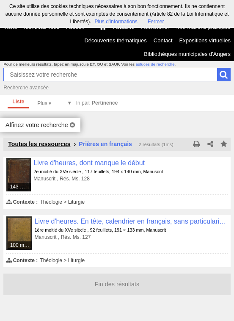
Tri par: (96, 103)
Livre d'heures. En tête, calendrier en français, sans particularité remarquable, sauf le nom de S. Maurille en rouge (131, 221)
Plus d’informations (115, 22)
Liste (18, 102)
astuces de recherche (155, 64)
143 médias (21, 187)
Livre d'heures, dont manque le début (89, 162)
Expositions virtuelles (205, 40)
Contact (163, 40)
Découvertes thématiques (115, 40)
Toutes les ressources (39, 144)
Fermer (156, 22)
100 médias (21, 245)
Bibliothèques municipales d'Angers (187, 54)
